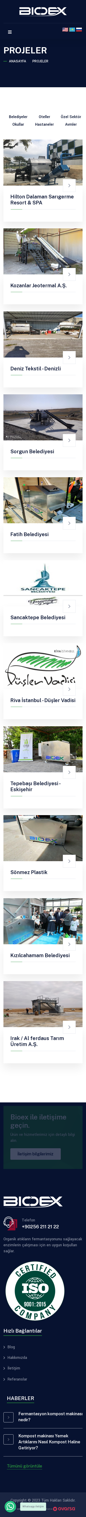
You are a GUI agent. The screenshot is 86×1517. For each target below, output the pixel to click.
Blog (11, 1347)
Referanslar (17, 1379)
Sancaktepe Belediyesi (37, 617)
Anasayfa (17, 61)
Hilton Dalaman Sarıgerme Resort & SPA (42, 200)
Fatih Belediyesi (29, 534)
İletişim (14, 1368)
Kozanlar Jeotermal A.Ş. (38, 285)
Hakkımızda (17, 1358)
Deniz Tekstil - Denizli (35, 369)
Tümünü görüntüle (24, 1466)
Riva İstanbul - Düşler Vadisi (42, 700)
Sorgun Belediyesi (32, 451)
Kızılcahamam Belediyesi (40, 955)
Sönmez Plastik (28, 872)
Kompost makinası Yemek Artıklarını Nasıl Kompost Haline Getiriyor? (49, 1441)
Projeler (40, 61)
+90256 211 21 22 (40, 1226)
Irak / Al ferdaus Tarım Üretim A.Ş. (37, 1041)
